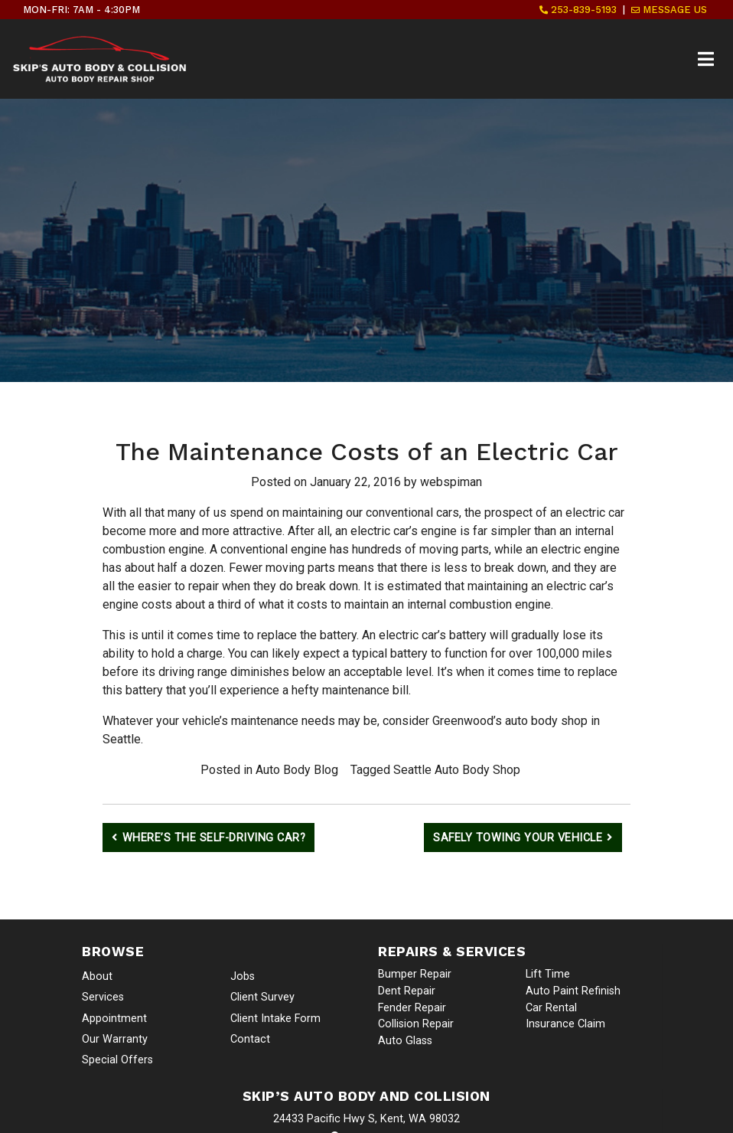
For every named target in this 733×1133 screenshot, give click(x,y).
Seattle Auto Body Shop (456, 769)
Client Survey (262, 997)
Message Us (669, 9)
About (97, 976)
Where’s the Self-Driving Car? (214, 837)
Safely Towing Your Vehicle (517, 837)
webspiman (451, 482)
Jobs (242, 976)
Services (103, 997)
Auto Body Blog (297, 769)
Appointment (114, 1018)
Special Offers (117, 1059)
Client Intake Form (275, 1018)
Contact (250, 1039)
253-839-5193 (578, 9)
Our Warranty (115, 1039)
